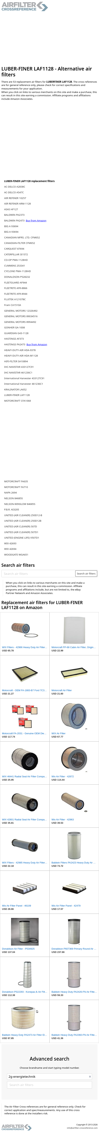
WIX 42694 (10, 549)
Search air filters (86, 573)
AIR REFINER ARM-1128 (17, 203)
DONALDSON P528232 (17, 276)
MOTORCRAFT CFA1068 (17, 400)
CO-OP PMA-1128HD (16, 260)
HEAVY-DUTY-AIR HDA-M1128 (21, 355)
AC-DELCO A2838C (14, 186)
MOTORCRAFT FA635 (16, 481)
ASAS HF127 (11, 209)
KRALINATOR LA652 (15, 389)
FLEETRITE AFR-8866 (15, 288)
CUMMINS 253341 (14, 265)
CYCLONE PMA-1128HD (17, 271)
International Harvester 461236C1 (23, 383)
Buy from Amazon (36, 220)
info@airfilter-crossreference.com (82, 1128)
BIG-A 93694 (11, 231)
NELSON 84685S (13, 498)
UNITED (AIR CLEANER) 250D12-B (23, 515)
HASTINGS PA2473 (15, 344)
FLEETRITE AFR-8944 (15, 293)
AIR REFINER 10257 (15, 198)
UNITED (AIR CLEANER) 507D (20, 526)
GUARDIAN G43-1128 (16, 333)
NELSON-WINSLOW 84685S (19, 504)
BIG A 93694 (11, 226)
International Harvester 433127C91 (24, 378)
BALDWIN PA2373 (14, 214)
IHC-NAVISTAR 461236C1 (18, 372)
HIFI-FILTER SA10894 (16, 361)
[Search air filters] (38, 573)
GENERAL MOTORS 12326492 (21, 310)
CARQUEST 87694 (14, 248)
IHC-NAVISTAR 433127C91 (19, 366)
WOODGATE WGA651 (16, 554)
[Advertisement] (49, 38)
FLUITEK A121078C (15, 299)
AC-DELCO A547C (14, 192)
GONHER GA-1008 (14, 327)
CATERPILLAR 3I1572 (16, 254)
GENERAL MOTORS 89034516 (21, 316)
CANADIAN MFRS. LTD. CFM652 (22, 237)
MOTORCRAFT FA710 (16, 487)
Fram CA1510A (12, 305)
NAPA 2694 (10, 492)
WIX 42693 (10, 543)
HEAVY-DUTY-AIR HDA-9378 (20, 350)
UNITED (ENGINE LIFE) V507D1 (21, 537)
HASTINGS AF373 (14, 338)
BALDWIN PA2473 (14, 220)
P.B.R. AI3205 (11, 509)
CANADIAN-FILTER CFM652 (19, 243)
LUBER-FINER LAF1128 (17, 395)
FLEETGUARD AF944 (15, 282)
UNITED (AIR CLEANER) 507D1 (21, 532)
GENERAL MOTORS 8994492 (20, 322)
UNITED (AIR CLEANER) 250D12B (22, 520)
